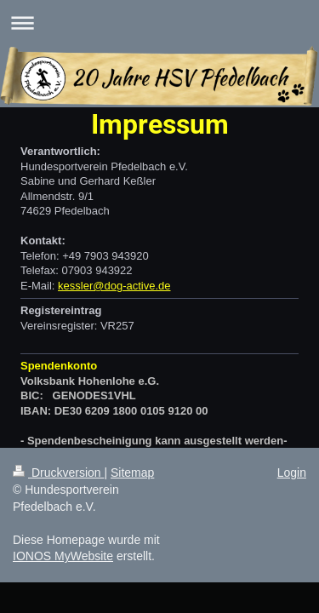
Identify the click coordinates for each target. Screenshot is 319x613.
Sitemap (132, 472)
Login (291, 472)
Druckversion (58, 472)
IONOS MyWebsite (63, 556)
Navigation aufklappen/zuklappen (159, 22)
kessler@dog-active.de (114, 285)
